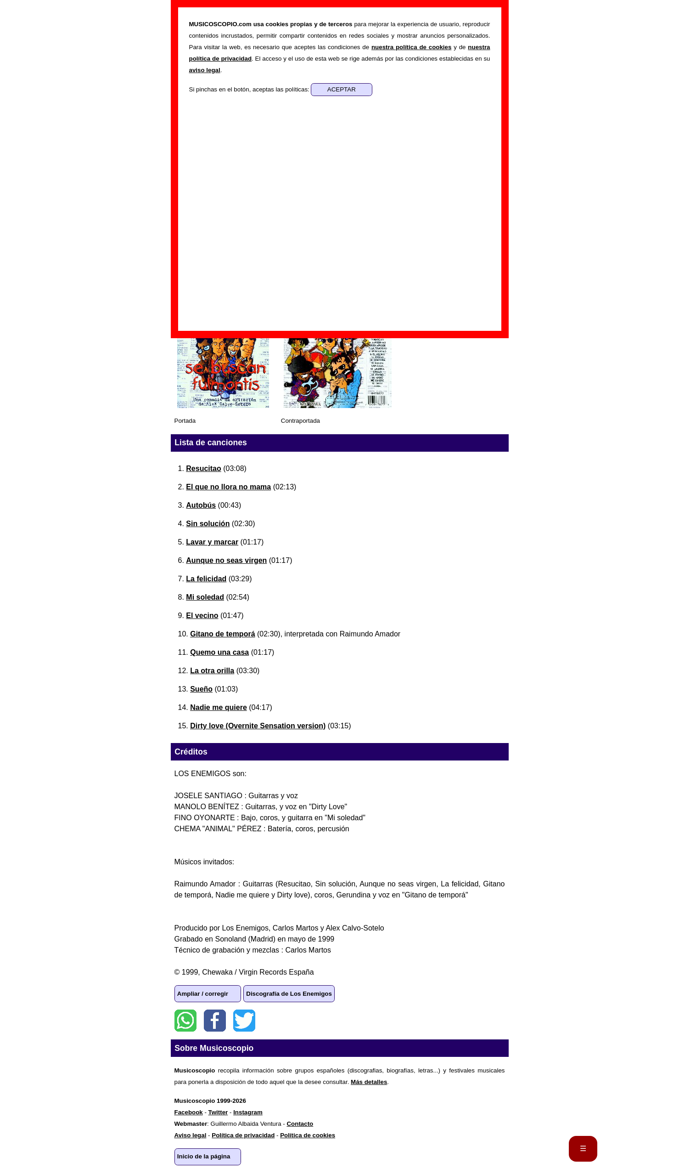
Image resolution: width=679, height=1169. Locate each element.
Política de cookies (307, 1135)
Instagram (248, 1112)
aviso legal (204, 70)
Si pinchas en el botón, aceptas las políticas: (250, 89)
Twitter (244, 1021)
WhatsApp (185, 1021)
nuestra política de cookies (411, 47)
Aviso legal (190, 1135)
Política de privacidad (243, 1135)
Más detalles (369, 1081)
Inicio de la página (203, 1156)
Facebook (215, 1021)
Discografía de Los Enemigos (289, 993)
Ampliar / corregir (202, 993)
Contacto (299, 1123)
